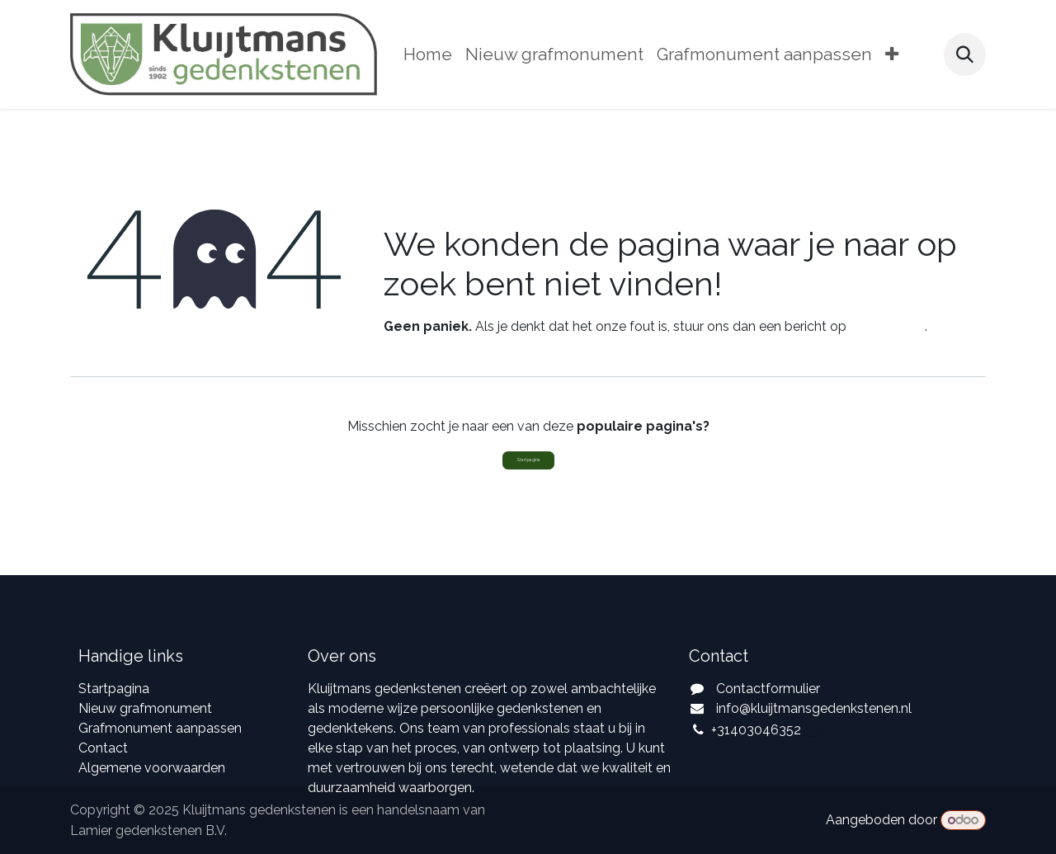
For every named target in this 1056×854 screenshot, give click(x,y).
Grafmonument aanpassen (160, 728)
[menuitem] (428, 54)
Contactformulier (768, 688)
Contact (103, 748)
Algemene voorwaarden (151, 768)
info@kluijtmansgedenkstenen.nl (814, 708)
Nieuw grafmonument (145, 708)
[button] (965, 54)
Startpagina (528, 459)
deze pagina (887, 326)
